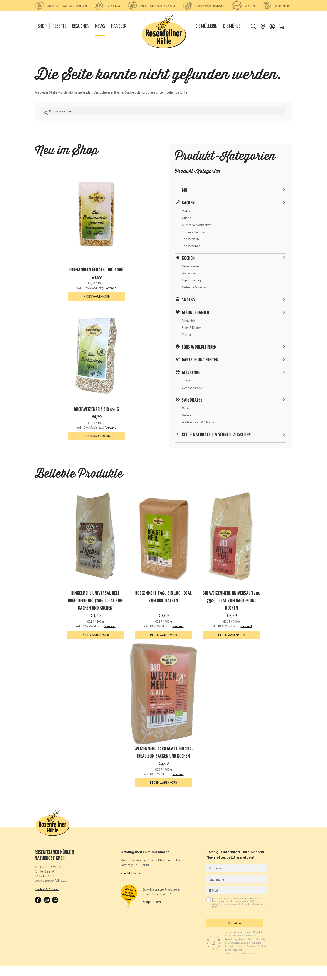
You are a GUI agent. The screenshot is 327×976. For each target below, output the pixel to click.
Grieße (186, 218)
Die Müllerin (206, 26)
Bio (184, 190)
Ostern (186, 408)
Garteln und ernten (200, 360)
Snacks (188, 299)
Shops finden (152, 902)
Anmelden (235, 923)
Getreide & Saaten (194, 287)
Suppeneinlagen (193, 280)
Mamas (186, 334)
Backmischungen (193, 232)
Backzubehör (191, 246)
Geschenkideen (193, 388)
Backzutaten (190, 239)
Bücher (186, 381)
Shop (42, 26)
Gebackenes (190, 266)
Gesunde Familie (196, 312)
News (100, 26)
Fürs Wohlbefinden (199, 347)
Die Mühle (231, 26)
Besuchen (80, 26)
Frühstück (188, 321)
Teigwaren (189, 273)
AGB (234, 949)
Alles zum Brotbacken (196, 225)
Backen (188, 203)
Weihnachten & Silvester (199, 422)
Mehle (186, 211)
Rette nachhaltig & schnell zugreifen (216, 434)
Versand (110, 288)
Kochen (188, 258)
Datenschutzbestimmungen (240, 953)
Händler (118, 26)
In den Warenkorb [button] (96, 297)
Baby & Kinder (191, 328)
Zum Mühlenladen (133, 873)
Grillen (186, 415)
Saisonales (192, 400)
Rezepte (59, 26)
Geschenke (191, 372)
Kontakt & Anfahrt (47, 889)
